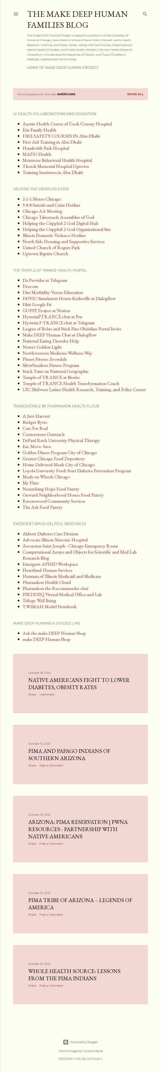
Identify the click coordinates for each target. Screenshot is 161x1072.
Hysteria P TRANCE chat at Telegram (58, 323)
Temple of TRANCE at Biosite (51, 377)
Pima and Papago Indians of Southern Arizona (69, 754)
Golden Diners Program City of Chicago (59, 452)
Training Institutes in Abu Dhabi (52, 172)
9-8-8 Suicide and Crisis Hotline (51, 205)
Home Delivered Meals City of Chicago (58, 465)
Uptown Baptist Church (45, 253)
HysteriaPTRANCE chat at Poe (52, 317)
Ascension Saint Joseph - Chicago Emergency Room (70, 546)
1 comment (47, 694)
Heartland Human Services (47, 570)
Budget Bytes (34, 422)
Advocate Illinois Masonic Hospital (55, 540)
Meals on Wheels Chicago (46, 477)
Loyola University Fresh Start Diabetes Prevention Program (76, 471)
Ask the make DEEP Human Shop (54, 633)
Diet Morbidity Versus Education (52, 292)
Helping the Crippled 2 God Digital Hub (60, 223)
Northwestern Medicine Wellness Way (57, 353)
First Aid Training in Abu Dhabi (51, 142)
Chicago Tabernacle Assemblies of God (58, 217)
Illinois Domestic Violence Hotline (54, 235)
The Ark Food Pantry (42, 507)
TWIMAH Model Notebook (49, 606)
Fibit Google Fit (36, 304)
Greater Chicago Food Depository (53, 458)
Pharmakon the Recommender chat (55, 588)
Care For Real (35, 428)
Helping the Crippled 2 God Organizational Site (66, 229)
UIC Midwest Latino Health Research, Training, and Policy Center (84, 389)
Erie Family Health (39, 130)
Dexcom (30, 286)
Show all (135, 94)
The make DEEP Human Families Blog (77, 19)
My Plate (30, 483)
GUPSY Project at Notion (46, 310)
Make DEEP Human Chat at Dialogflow (59, 335)
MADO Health (36, 154)
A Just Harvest (36, 416)
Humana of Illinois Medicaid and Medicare (61, 576)
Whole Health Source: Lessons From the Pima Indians (74, 974)
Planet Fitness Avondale (44, 359)
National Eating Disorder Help (50, 341)
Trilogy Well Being (39, 600)
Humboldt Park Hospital (45, 148)
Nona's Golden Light (42, 347)
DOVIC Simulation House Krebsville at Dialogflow (69, 298)
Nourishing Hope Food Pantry (50, 489)
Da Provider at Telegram (44, 280)
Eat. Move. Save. (37, 446)
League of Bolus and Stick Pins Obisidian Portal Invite (71, 329)
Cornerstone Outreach (43, 434)
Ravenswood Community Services (53, 501)
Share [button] (32, 694)
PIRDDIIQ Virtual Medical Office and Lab (62, 594)
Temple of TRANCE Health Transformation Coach (70, 383)
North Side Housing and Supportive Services (63, 241)
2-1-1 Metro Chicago (41, 199)
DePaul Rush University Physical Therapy (61, 440)
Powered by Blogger (80, 1042)
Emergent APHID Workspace (50, 564)
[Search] (145, 13)
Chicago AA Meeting (42, 211)
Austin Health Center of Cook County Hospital (67, 124)
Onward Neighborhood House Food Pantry (63, 495)
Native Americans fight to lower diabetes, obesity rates (79, 683)
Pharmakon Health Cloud (46, 582)
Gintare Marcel (93, 1051)
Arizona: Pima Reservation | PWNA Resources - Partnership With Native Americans (78, 829)
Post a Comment (51, 765)
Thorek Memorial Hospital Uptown (55, 166)
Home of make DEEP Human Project (62, 68)
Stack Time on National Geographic (55, 371)
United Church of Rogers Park (51, 247)
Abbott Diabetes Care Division (50, 534)
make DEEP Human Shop (46, 639)
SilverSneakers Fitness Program (50, 365)
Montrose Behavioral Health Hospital (57, 160)
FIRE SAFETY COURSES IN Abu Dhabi (61, 136)
